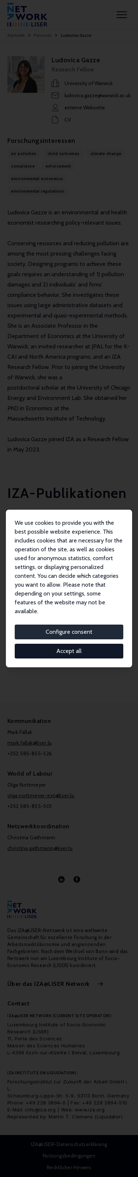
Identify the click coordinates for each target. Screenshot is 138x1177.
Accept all (69, 650)
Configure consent (69, 631)
